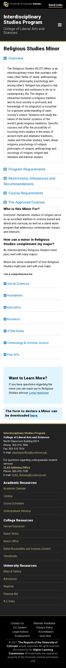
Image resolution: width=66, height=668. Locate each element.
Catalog (8, 496)
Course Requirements (25, 193)
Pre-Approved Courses (26, 202)
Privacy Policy (44, 627)
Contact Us (17, 623)
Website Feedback (44, 623)
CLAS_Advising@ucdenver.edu (29, 475)
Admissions (10, 578)
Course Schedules (14, 503)
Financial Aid (11, 593)
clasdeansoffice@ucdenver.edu (29, 452)
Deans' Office (11, 541)
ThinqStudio (10, 556)
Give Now (45, 635)
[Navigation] (59, 24)
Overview (15, 58)
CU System (20, 627)
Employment (22, 635)
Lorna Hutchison (39, 392)
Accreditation (46, 631)
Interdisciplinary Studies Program (24, 433)
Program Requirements (27, 169)
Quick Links (55, 5)
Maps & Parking (12, 571)
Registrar (9, 586)
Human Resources (14, 526)
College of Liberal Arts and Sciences (24, 31)
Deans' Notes (11, 533)
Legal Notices (20, 631)
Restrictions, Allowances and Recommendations (29, 181)
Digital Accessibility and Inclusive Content (27, 548)
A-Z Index (9, 601)
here (33, 415)
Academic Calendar (15, 488)
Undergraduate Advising (17, 510)
